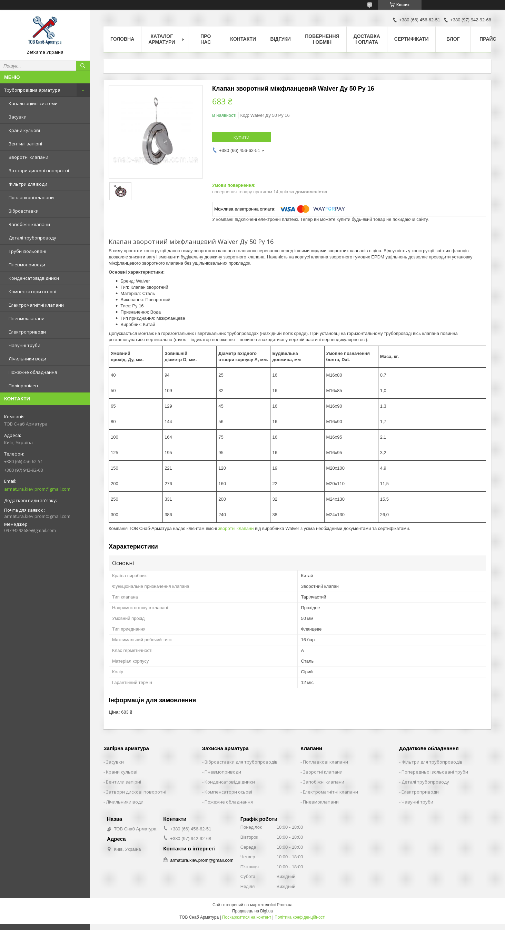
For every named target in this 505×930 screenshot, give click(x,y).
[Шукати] (83, 66)
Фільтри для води (28, 184)
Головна (122, 39)
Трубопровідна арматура (32, 90)
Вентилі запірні (25, 144)
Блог (452, 39)
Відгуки (280, 39)
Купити (241, 137)
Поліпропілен (23, 385)
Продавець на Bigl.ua (252, 911)
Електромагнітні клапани (36, 305)
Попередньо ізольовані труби (435, 772)
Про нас (205, 39)
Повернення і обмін (322, 39)
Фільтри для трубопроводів (432, 762)
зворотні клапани (236, 528)
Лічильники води (27, 359)
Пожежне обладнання (33, 372)
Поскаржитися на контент (246, 917)
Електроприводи (27, 332)
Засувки (18, 117)
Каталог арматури (161, 39)
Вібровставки (24, 211)
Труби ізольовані (27, 251)
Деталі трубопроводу (32, 238)
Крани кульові (24, 130)
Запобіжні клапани (29, 224)
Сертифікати (411, 39)
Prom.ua (285, 904)
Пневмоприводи (27, 265)
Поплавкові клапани (31, 197)
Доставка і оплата (367, 39)
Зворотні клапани (28, 157)
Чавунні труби (24, 345)
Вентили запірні (123, 782)
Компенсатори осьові (32, 291)
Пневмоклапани (26, 318)
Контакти (243, 39)
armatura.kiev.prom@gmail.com (37, 489)
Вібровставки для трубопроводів (241, 762)
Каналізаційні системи (33, 103)
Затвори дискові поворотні (39, 170)
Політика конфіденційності (300, 917)
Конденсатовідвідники (34, 278)
